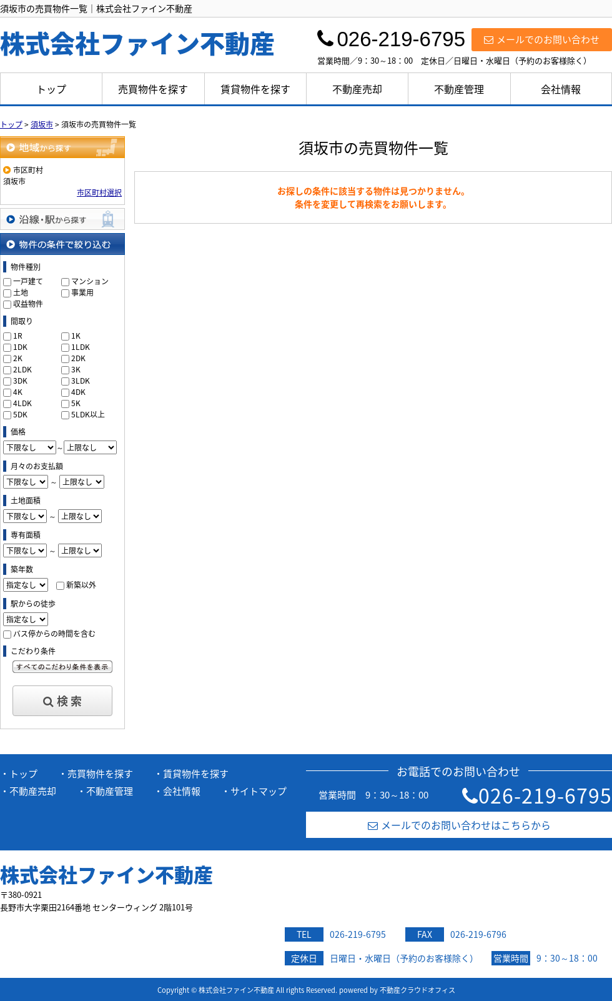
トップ (51, 88)
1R (17, 335)
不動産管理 (459, 88)
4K (17, 391)
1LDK (80, 346)
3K (76, 369)
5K (76, 403)
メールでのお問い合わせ (542, 39)
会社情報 (561, 88)
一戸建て (28, 281)
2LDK (22, 369)
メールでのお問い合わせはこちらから (459, 824)
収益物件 (28, 303)
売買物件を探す (153, 88)
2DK (78, 358)
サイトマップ (258, 791)
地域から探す (62, 147)
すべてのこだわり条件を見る (62, 666)
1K (76, 335)
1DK (20, 346)
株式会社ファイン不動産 (106, 874)
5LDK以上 (88, 414)
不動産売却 (357, 88)
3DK (20, 380)
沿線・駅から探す (62, 219)
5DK (20, 414)
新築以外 (81, 584)
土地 (20, 292)
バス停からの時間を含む (54, 633)
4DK (78, 391)
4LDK (22, 403)
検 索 (62, 700)
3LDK (80, 380)
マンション (90, 281)
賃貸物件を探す (255, 88)
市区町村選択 (99, 192)
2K (17, 358)
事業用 (82, 292)
